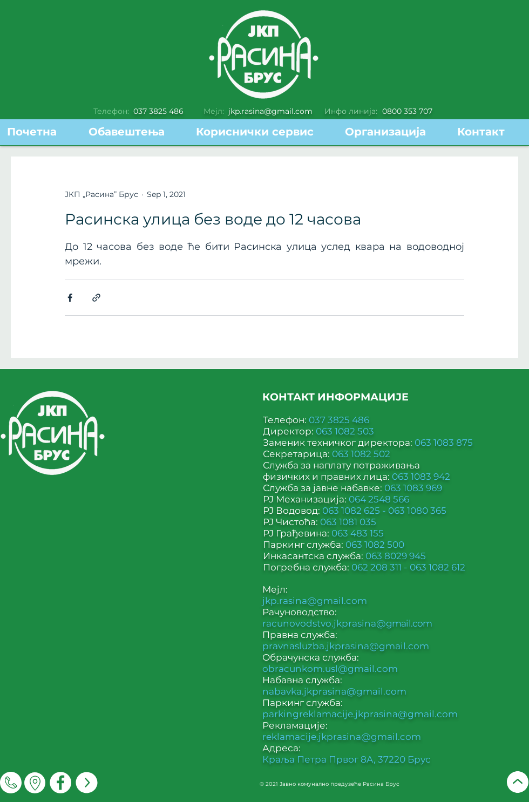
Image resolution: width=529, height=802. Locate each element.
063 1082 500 (374, 544)
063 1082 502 (361, 453)
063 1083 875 (444, 442)
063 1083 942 (421, 476)
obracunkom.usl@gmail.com (330, 668)
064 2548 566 (379, 499)
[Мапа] (34, 782)
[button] (262, 132)
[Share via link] (96, 298)
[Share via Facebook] (70, 298)
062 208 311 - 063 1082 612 (408, 567)
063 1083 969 (413, 487)
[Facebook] (60, 782)
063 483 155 (357, 533)
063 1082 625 (352, 510)
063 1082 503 (345, 431)
